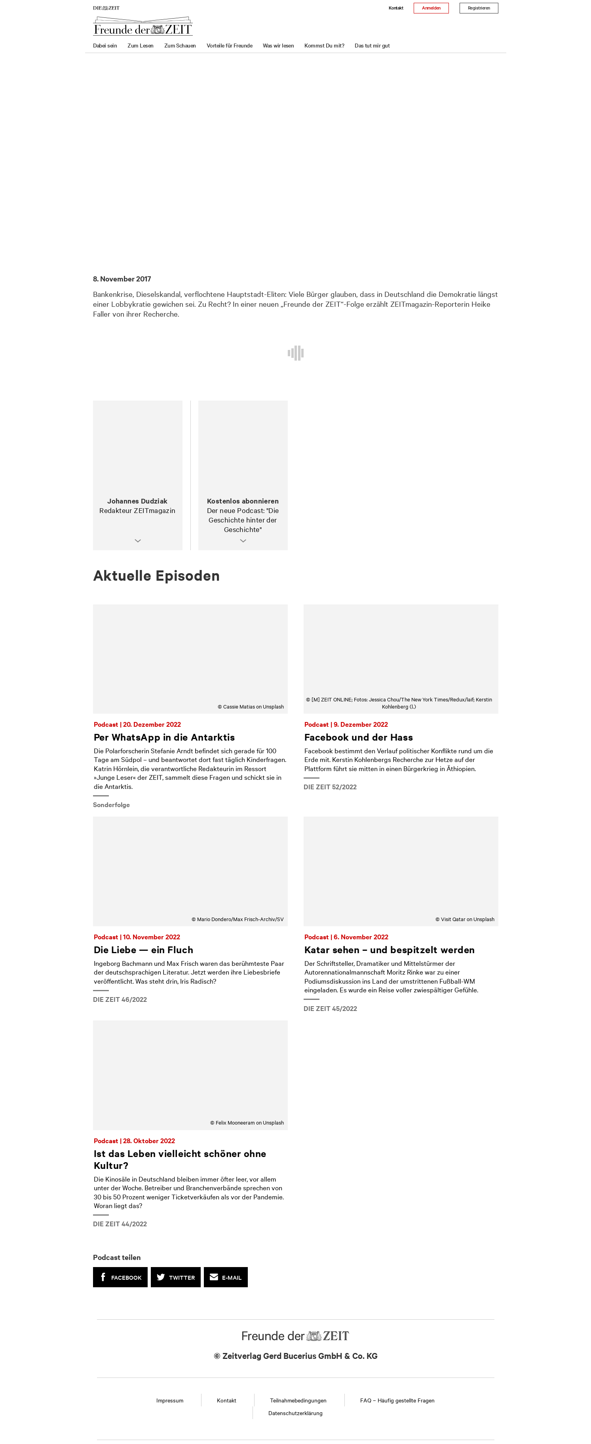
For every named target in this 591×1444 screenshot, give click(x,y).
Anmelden (431, 7)
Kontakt (396, 7)
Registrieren (479, 7)
